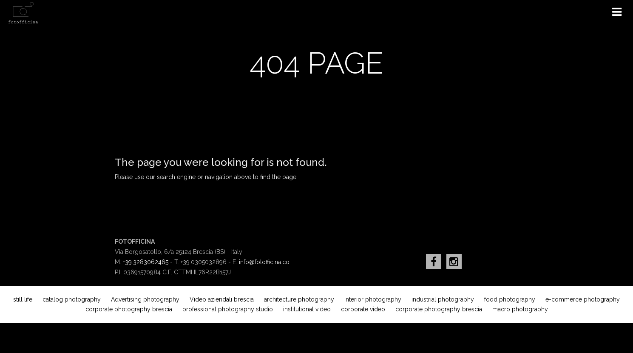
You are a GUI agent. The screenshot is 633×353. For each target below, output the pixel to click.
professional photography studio (227, 309)
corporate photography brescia (128, 309)
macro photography (520, 309)
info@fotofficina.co (264, 262)
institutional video (307, 309)
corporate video (363, 309)
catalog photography (72, 299)
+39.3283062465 (145, 262)
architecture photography (299, 299)
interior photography (372, 299)
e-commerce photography (582, 299)
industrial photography (443, 299)
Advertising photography (145, 299)
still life (22, 299)
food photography (509, 299)
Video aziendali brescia (222, 299)
